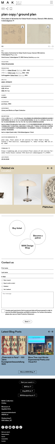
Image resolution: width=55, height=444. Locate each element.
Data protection (5, 434)
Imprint (3, 437)
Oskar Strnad (12, 70)
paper (3, 82)
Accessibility (4, 439)
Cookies (3, 441)
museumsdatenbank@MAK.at (9, 414)
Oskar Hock (14, 75)
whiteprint (9, 82)
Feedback (6, 286)
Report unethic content (9, 283)
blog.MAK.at (27, 391)
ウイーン (19, 70)
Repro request (7, 280)
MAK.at (27, 387)
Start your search (27, 382)
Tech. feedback (7, 289)
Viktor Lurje (11, 73)
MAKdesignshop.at (27, 395)
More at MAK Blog (27, 375)
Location (6, 170)
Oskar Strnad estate (7, 64)
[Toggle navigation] (51, 2)
